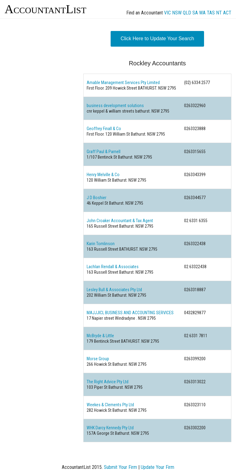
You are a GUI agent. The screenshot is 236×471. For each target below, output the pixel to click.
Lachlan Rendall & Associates (113, 266)
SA (195, 13)
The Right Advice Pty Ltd (107, 381)
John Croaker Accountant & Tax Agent (120, 220)
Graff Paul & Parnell (103, 151)
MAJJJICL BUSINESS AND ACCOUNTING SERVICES (130, 312)
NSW (177, 13)
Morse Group (98, 358)
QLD (187, 13)
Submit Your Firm (120, 467)
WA (202, 13)
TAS (211, 13)
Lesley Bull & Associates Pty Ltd (114, 289)
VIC (167, 13)
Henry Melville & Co (103, 174)
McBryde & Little (100, 335)
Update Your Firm (157, 467)
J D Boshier (96, 197)
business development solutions (115, 105)
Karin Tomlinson (101, 243)
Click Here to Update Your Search (157, 38)
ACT (227, 13)
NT (219, 13)
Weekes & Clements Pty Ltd (110, 404)
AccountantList (45, 9)
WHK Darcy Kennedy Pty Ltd (110, 427)
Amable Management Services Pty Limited (123, 82)
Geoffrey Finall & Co (104, 128)
